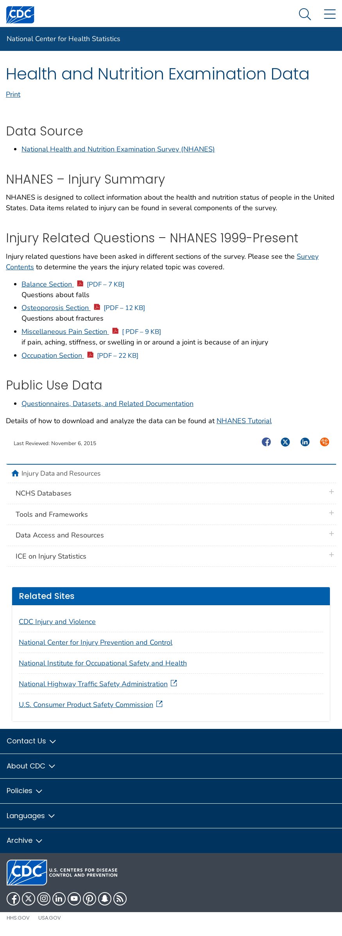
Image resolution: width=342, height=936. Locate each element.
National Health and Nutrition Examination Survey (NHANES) (118, 149)
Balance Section (72, 284)
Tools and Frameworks (52, 514)
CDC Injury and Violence (57, 621)
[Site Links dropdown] (329, 14)
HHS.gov (18, 918)
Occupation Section (79, 355)
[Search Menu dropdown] (305, 14)
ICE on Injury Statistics (51, 556)
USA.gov (49, 918)
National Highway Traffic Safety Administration (99, 684)
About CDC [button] (31, 766)
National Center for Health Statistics (63, 38)
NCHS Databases (44, 493)
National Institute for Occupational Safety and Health (103, 663)
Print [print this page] (13, 94)
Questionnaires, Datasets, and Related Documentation (107, 403)
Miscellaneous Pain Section (91, 331)
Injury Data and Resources (60, 473)
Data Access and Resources (60, 535)
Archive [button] (25, 840)
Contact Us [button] (32, 741)
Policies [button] (25, 790)
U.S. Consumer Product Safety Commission (91, 704)
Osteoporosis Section (83, 307)
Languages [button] (31, 816)
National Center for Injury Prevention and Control (95, 642)
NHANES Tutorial (244, 421)
